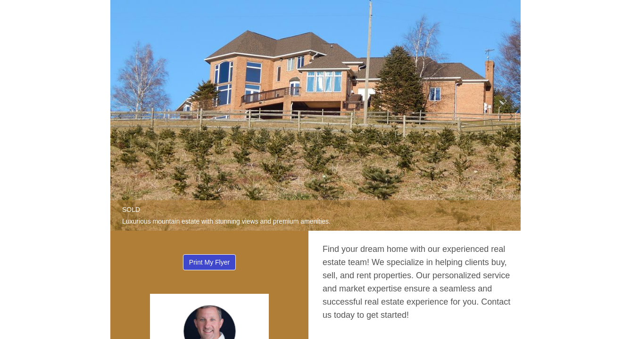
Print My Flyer (209, 262)
